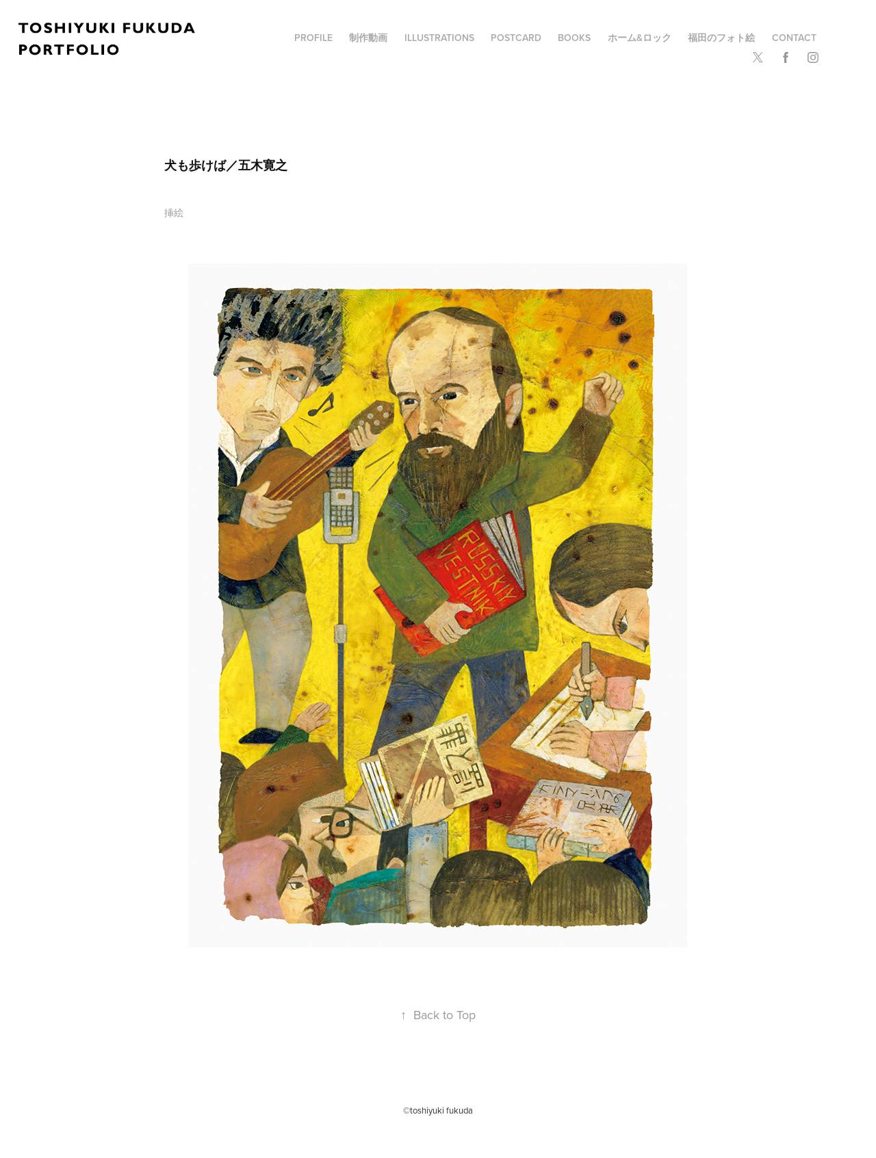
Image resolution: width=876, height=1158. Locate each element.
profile (313, 37)
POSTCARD (516, 37)
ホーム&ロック (639, 37)
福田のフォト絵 (721, 37)
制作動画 (368, 37)
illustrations (439, 37)
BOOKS (574, 37)
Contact (794, 37)
